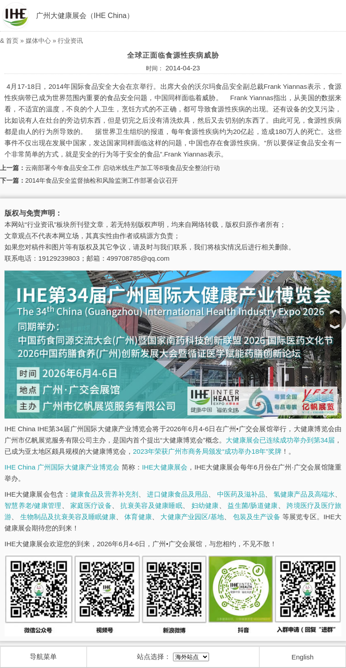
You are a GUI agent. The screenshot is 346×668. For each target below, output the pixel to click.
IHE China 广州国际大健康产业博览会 (62, 467)
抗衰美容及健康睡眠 (151, 505)
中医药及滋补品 (241, 494)
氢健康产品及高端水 (304, 494)
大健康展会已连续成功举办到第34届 (280, 440)
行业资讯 (70, 40)
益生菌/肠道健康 (253, 505)
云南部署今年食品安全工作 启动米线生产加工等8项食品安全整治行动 (122, 167)
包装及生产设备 (257, 517)
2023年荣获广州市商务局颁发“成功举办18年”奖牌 (207, 451)
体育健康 (138, 517)
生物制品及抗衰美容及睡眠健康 (68, 517)
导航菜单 (43, 656)
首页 (12, 40)
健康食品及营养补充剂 (104, 494)
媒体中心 (38, 40)
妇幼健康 (205, 505)
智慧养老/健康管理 (33, 505)
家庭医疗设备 (91, 505)
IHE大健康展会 (164, 467)
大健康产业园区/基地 (192, 517)
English (302, 657)
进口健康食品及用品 (177, 494)
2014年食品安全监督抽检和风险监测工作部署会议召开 (101, 180)
